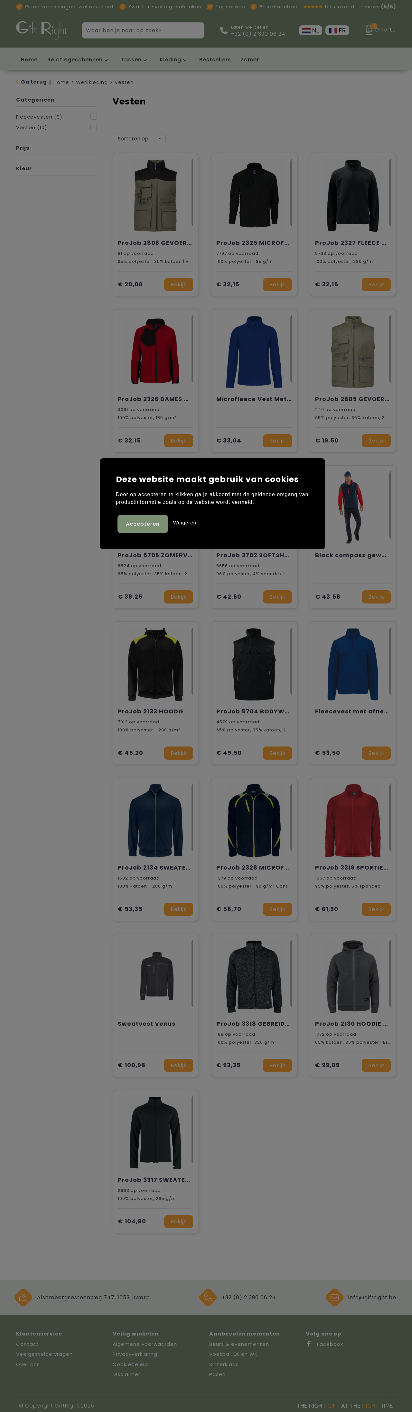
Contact (27, 1341)
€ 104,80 (132, 1219)
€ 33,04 (228, 438)
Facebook (324, 1341)
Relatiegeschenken (75, 59)
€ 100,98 (131, 1063)
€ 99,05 (327, 1063)
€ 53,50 (327, 751)
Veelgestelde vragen (44, 1351)
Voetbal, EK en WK (233, 1351)
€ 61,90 (326, 907)
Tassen (131, 59)
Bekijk (179, 282)
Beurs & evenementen (239, 1341)
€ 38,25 (130, 594)
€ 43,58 (328, 594)
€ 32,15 (227, 282)
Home (61, 82)
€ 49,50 (229, 751)
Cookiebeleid (130, 1362)
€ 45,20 (130, 751)
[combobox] (136, 30)
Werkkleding (92, 82)
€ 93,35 (228, 1063)
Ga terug (34, 81)
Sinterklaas (224, 1362)
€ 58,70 (228, 907)
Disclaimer (126, 1372)
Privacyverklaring (135, 1351)
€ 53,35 (130, 907)
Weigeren (184, 521)
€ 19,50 (327, 438)
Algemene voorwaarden (145, 1341)
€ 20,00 (130, 282)
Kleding (170, 59)
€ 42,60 (228, 594)
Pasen (217, 1372)
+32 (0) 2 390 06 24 (258, 34)
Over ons (28, 1362)
